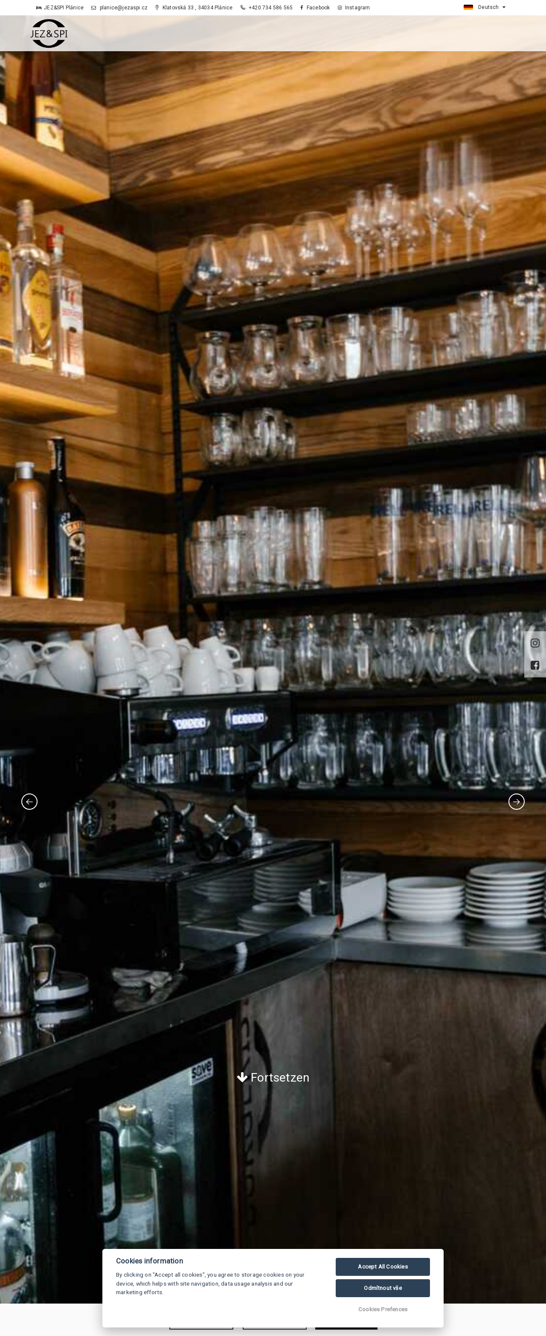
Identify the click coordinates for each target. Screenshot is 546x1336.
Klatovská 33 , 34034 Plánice (193, 8)
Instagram (354, 8)
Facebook (315, 8)
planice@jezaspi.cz (119, 8)
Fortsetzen (273, 1078)
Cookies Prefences (382, 1309)
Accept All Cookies (383, 1266)
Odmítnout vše (383, 1288)
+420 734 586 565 (267, 8)
